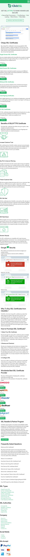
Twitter (2, 535)
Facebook (3, 538)
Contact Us (3, 528)
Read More (5, 439)
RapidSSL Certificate (6, 507)
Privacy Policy (4, 519)
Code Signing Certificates (7, 499)
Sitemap (3, 525)
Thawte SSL (4, 510)
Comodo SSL (4, 506)
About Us (3, 518)
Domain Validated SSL (6, 490)
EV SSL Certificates (5, 493)
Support (3, 527)
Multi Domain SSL (5, 496)
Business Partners (5, 524)
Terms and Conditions (6, 522)
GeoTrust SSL (4, 509)
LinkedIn (3, 536)
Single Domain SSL (5, 489)
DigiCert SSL (4, 511)
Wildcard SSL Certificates (7, 495)
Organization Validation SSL (7, 492)
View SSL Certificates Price (15, 20)
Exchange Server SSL (6, 498)
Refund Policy (4, 521)
